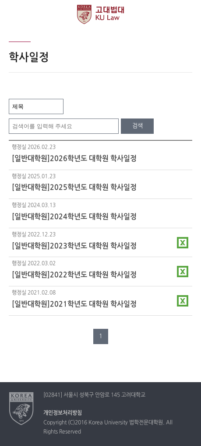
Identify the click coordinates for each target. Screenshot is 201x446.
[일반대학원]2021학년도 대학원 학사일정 (74, 304)
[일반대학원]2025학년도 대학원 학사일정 (74, 188)
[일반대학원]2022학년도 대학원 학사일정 (74, 275)
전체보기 (14, 14)
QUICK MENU (186, 14)
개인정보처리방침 (62, 413)
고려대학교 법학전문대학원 (100, 14)
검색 (137, 126)
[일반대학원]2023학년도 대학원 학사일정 (74, 246)
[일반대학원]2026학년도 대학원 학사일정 (74, 159)
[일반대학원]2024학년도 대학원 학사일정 (74, 217)
